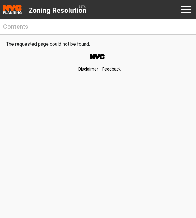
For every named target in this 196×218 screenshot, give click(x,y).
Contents (15, 26)
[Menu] (186, 11)
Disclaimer (88, 69)
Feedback (111, 69)
